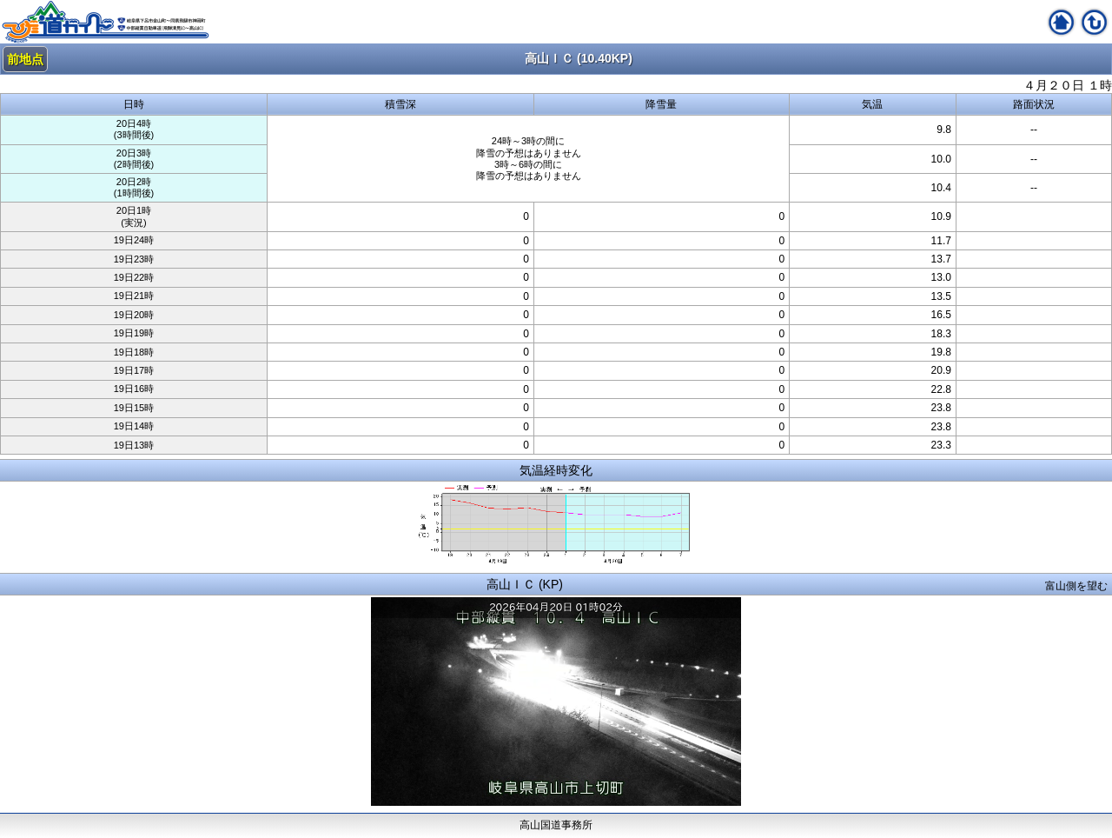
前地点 (25, 59)
